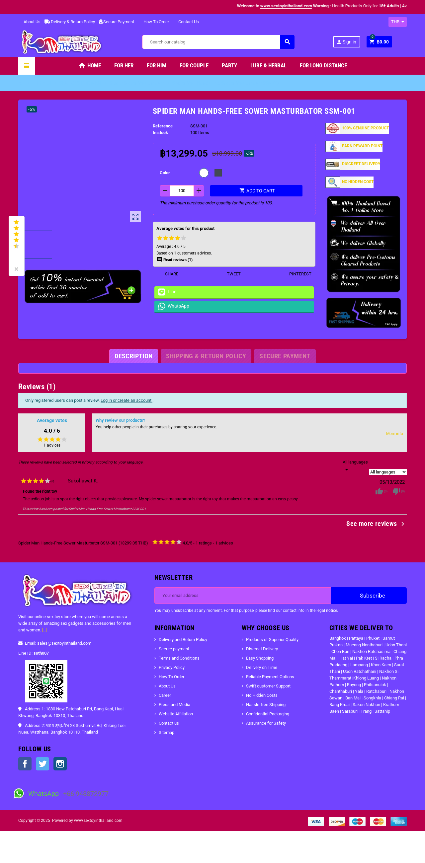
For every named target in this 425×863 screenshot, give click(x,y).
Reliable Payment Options (270, 676)
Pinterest (296, 273)
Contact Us (186, 21)
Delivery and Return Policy (183, 639)
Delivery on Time (261, 667)
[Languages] (355, 466)
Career (165, 695)
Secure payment (174, 648)
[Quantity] (182, 190)
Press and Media (174, 704)
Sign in (346, 42)
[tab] (133, 356)
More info (394, 433)
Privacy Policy (172, 667)
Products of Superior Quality (272, 639)
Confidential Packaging (267, 713)
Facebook (25, 763)
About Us (29, 21)
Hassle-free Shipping (266, 704)
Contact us (169, 723)
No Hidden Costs (262, 695)
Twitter (42, 763)
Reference (163, 125)
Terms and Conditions (179, 658)
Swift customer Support (268, 685)
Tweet (229, 273)
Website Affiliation (176, 713)
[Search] (218, 42)
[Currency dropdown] (397, 22)
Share (167, 273)
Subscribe (369, 595)
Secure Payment (116, 21)
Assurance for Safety (266, 723)
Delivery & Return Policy (69, 21)
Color (165, 172)
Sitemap (166, 732)
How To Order (153, 21)
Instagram (60, 763)
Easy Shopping (260, 658)
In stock (160, 132)
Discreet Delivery (262, 648)
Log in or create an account (126, 400)
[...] (44, 629)
